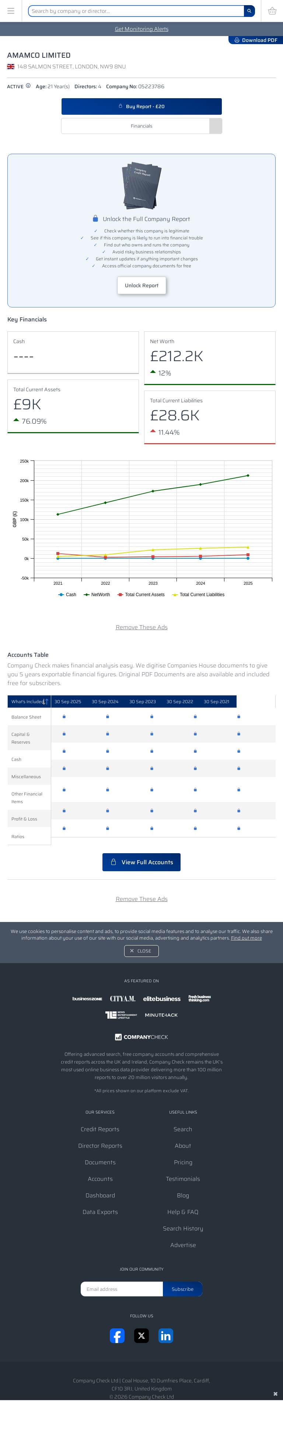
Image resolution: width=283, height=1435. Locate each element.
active (19, 86)
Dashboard (100, 1187)
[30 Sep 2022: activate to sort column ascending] (211, 701)
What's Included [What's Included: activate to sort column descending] (27, 701)
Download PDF (255, 40)
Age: (53, 86)
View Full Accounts (141, 854)
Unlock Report (141, 285)
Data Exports (100, 1204)
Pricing (183, 1154)
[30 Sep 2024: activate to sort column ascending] (124, 701)
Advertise (183, 1237)
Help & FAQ (183, 1204)
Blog (183, 1187)
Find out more (246, 930)
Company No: (135, 86)
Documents (100, 1154)
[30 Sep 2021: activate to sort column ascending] (254, 701)
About (183, 1138)
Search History (183, 1220)
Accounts (100, 1171)
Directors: (87, 86)
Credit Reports (100, 1121)
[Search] (249, 11)
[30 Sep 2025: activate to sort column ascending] (80, 701)
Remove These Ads (142, 627)
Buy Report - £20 (141, 106)
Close (144, 943)
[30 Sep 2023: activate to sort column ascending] (167, 701)
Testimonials (183, 1171)
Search (183, 1121)
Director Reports (100, 1138)
